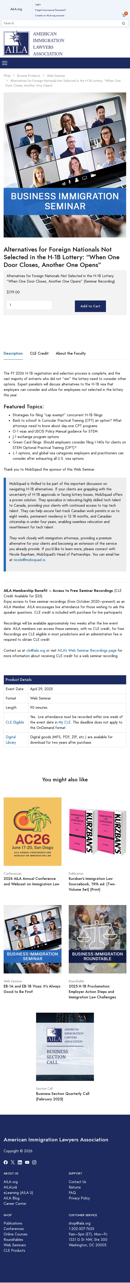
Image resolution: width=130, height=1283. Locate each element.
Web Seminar (56, 76)
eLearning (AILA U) (18, 1192)
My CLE (65, 722)
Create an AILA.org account (49, 15)
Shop (7, 75)
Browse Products (28, 76)
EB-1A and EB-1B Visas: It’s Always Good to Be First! (32, 989)
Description (13, 353)
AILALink (10, 1187)
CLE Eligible (15, 722)
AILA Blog (12, 1198)
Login (38, 4)
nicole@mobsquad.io (29, 559)
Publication (76, 873)
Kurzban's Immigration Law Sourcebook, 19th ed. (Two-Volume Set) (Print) (92, 884)
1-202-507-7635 (81, 1228)
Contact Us (77, 1181)
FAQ (72, 1192)
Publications (13, 1223)
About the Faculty (71, 353)
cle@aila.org (35, 650)
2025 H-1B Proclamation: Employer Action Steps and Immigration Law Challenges (92, 992)
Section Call (44, 1089)
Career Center (15, 1203)
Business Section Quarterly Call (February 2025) (62, 1096)
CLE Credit (39, 353)
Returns (75, 1187)
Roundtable (76, 981)
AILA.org (16, 9)
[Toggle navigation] (4, 63)
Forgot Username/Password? (50, 10)
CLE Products (14, 1250)
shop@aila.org (80, 1223)
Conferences (12, 873)
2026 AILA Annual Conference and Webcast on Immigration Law (31, 881)
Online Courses (15, 1234)
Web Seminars (15, 1245)
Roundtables (13, 1239)
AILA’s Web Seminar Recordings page (87, 650)
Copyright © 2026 (18, 1151)
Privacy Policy (79, 1198)
